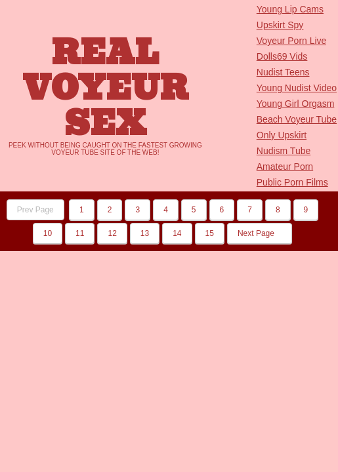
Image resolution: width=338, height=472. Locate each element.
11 (79, 233)
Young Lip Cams (290, 9)
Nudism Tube (283, 151)
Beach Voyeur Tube (297, 119)
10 (47, 233)
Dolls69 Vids (282, 56)
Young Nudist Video (297, 88)
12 (112, 233)
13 (144, 233)
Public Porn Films (292, 182)
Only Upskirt (281, 135)
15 (209, 233)
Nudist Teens (283, 72)
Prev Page (35, 209)
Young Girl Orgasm (296, 103)
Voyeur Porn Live (292, 40)
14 (177, 233)
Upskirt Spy (280, 25)
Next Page (260, 233)
